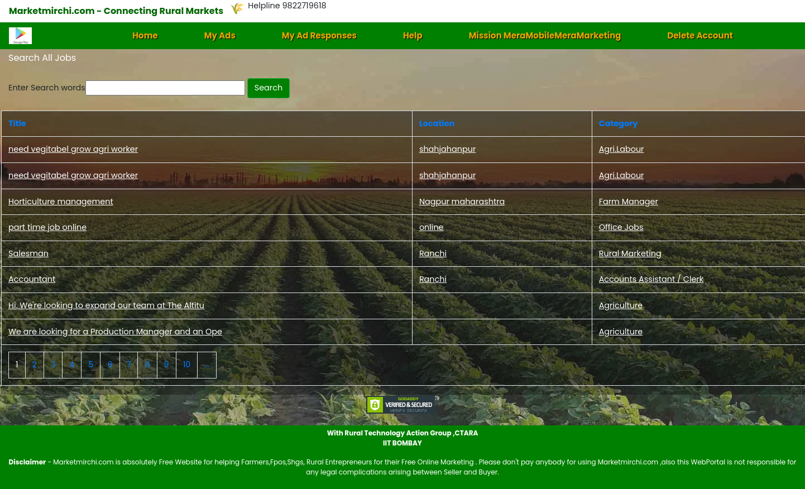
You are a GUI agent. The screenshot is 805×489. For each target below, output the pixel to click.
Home (145, 35)
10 (187, 364)
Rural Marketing (630, 253)
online (431, 227)
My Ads (220, 35)
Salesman (28, 253)
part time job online (47, 227)
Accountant (31, 279)
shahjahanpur (447, 149)
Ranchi (433, 253)
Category (618, 123)
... (206, 364)
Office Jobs (621, 227)
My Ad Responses (319, 35)
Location (436, 123)
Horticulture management (60, 201)
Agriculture (621, 305)
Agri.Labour (621, 149)
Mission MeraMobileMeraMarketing (545, 35)
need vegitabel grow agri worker (73, 149)
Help (413, 35)
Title (17, 123)
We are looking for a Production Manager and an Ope (115, 331)
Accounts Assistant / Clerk (651, 279)
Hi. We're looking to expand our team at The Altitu (106, 305)
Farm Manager (628, 201)
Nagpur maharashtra (462, 201)
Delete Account (699, 35)
